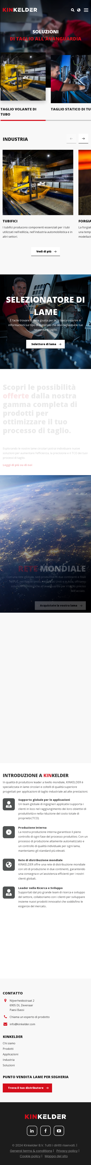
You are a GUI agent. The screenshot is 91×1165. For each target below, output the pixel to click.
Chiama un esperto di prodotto (30, 1016)
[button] (83, 138)
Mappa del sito (56, 1155)
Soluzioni (9, 1064)
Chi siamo (9, 1042)
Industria (8, 1059)
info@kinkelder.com (22, 1023)
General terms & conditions (31, 1150)
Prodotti (8, 1048)
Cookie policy (30, 1155)
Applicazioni (10, 1053)
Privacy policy (67, 1150)
